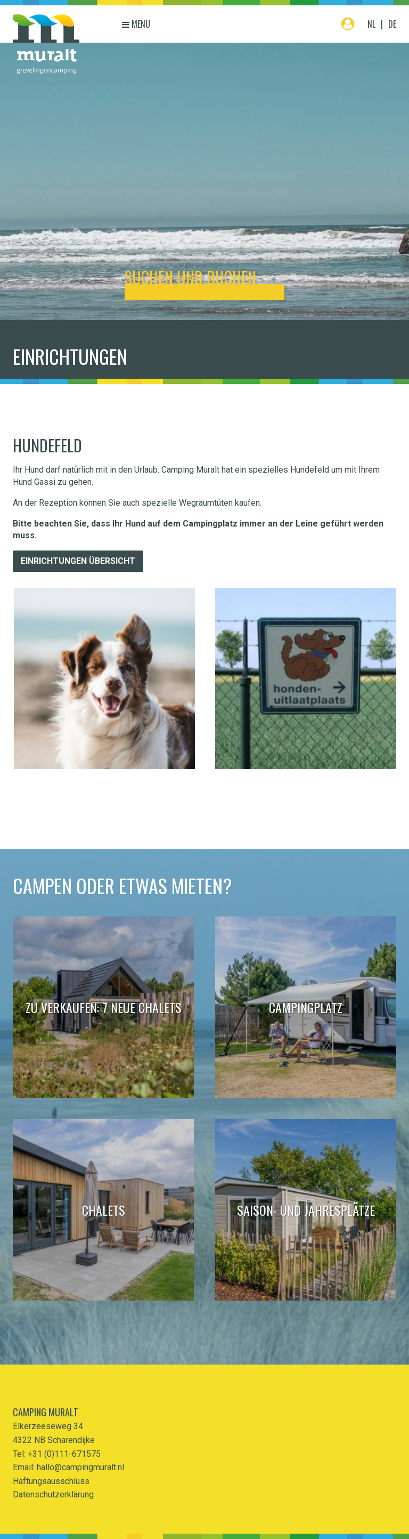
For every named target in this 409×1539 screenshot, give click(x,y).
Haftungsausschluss (51, 1481)
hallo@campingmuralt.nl (80, 1467)
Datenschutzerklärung (53, 1494)
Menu (136, 24)
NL (371, 24)
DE (392, 24)
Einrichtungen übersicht (78, 561)
